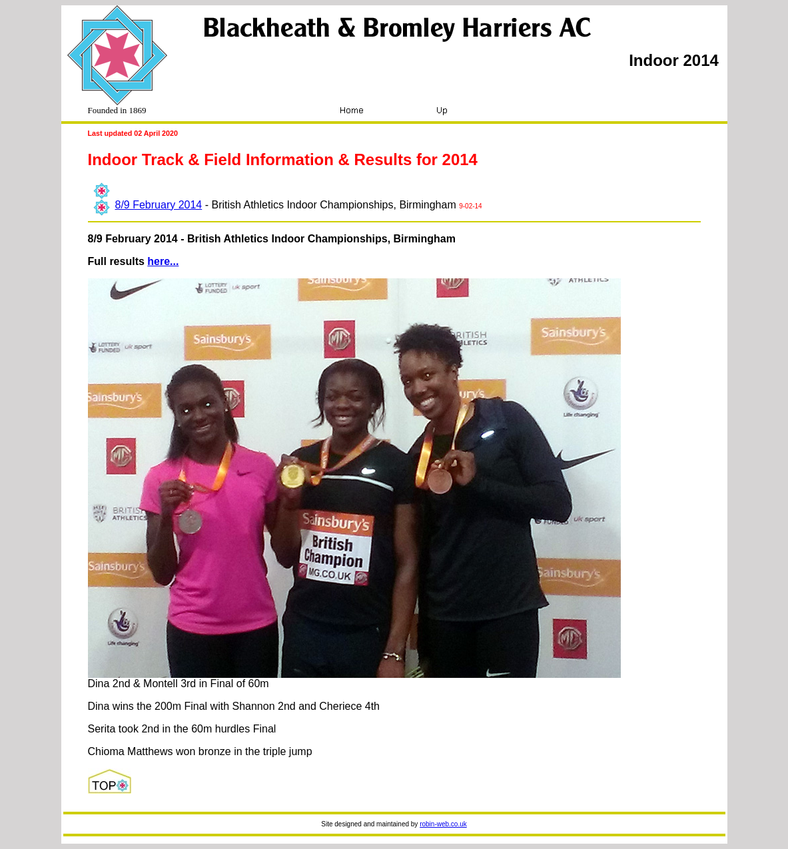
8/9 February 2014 (158, 204)
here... (163, 261)
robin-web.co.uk (443, 824)
